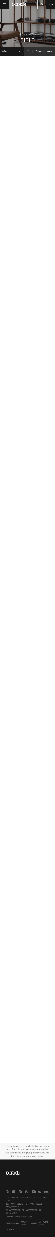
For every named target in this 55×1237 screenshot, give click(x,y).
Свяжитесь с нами (44, 51)
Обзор (5, 51)
